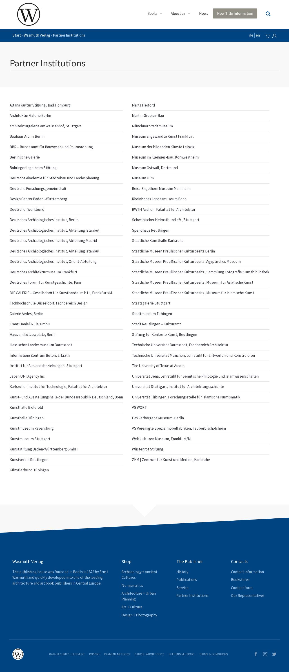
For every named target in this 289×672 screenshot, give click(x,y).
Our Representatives (248, 595)
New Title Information (235, 13)
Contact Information (247, 571)
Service (182, 587)
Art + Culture (132, 607)
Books (152, 13)
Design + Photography (139, 615)
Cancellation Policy (149, 654)
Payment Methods (117, 654)
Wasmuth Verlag (37, 35)
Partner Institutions (192, 595)
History (182, 571)
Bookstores (240, 579)
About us (178, 13)
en (258, 35)
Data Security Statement (67, 654)
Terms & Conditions (213, 654)
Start (16, 35)
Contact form (241, 587)
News (203, 13)
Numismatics (132, 585)
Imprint (94, 654)
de (251, 35)
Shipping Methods (182, 654)
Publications (186, 579)
